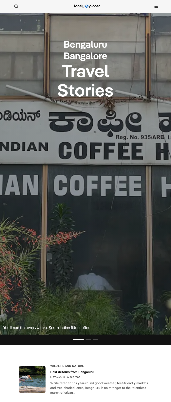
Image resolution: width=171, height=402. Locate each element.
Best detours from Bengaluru (72, 372)
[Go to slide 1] (78, 340)
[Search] (16, 6)
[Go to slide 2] (88, 340)
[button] (85, 327)
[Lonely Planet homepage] (87, 6)
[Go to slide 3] (95, 340)
